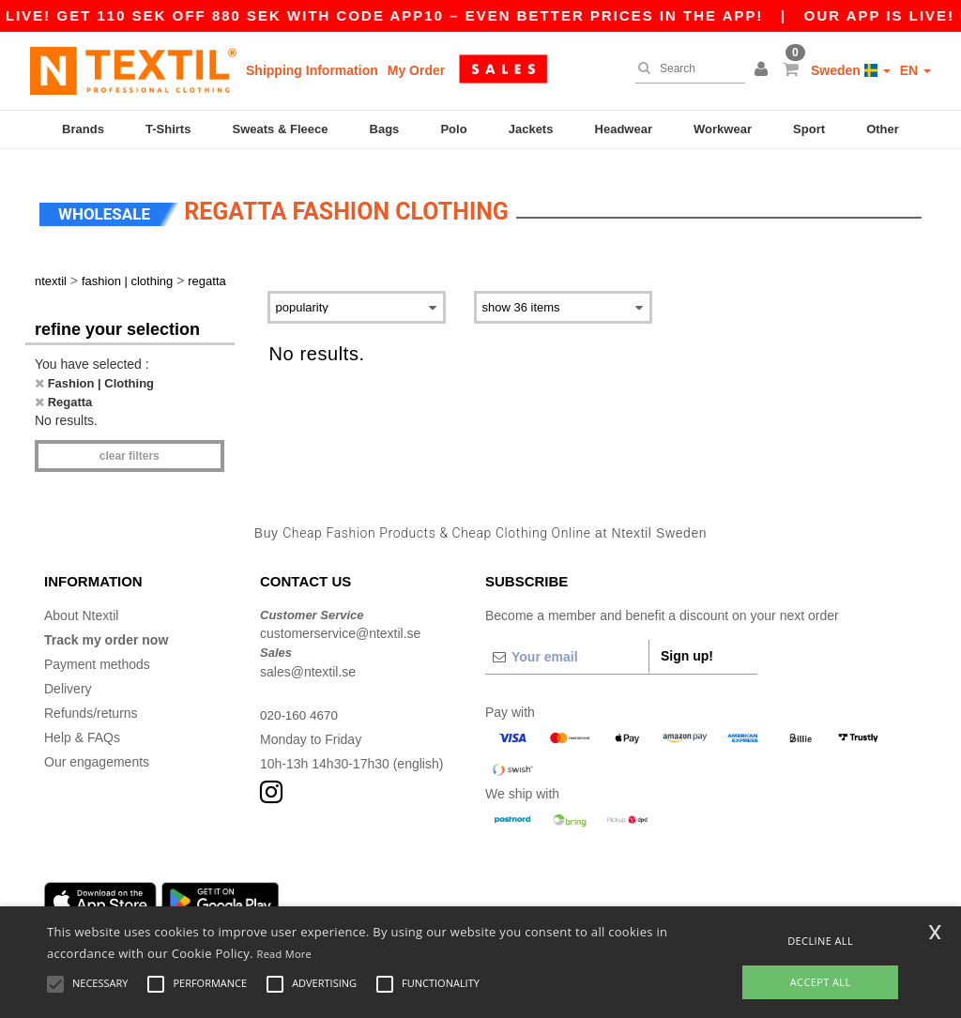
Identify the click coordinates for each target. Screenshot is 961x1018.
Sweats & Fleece (280, 129)
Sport (809, 129)
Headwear (623, 129)
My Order (416, 70)
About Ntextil (81, 603)
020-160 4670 (300, 702)
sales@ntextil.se (308, 659)
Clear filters (129, 444)
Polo (453, 129)
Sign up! (687, 643)
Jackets (531, 129)
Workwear (723, 129)
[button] (764, 70)
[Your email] (566, 644)
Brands (83, 129)
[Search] (685, 68)
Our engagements (96, 749)
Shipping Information (312, 70)
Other (882, 129)
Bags (385, 129)
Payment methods (97, 652)
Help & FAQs (82, 725)
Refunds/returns (91, 700)
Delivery (68, 676)
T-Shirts (168, 129)
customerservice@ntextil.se (340, 622)
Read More (285, 954)
